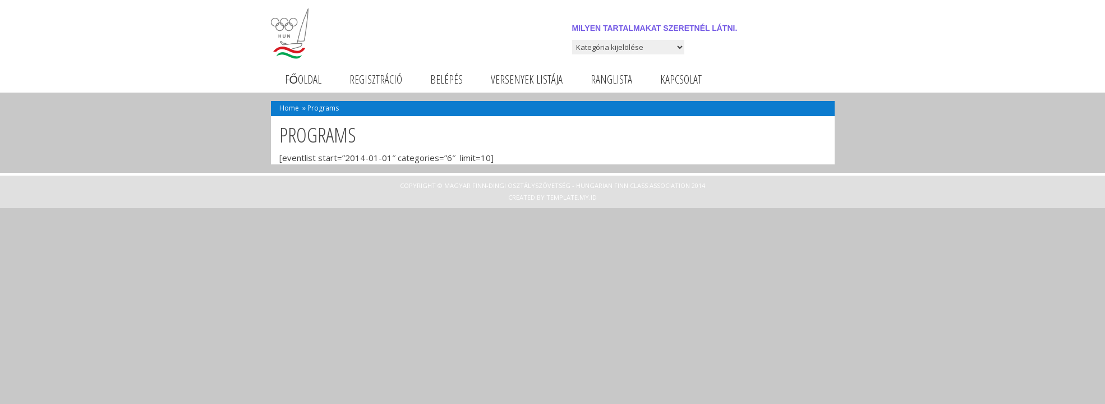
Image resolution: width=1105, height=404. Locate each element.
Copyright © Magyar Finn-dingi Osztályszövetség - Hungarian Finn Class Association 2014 (552, 185)
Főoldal (303, 79)
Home (289, 108)
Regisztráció (375, 79)
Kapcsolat (681, 79)
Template (562, 197)
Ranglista (611, 79)
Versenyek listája (527, 79)
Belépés (446, 79)
